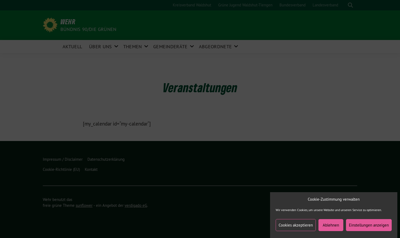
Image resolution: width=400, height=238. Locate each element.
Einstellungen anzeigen (369, 226)
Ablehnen (331, 226)
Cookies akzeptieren (296, 226)
